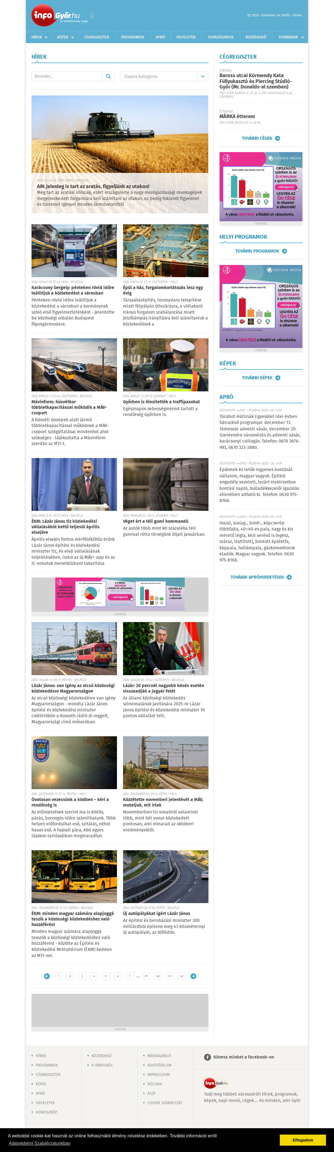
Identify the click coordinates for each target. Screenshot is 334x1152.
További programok (257, 251)
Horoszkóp (46, 1112)
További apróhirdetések (257, 577)
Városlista (92, 15)
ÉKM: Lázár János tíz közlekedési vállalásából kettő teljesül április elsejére (66, 527)
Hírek (37, 37)
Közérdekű (256, 37)
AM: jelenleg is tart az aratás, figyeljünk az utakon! (93, 187)
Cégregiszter (96, 37)
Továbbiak (288, 37)
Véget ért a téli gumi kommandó (155, 521)
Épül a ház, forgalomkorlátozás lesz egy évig (163, 290)
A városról (102, 1065)
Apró (160, 37)
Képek (62, 37)
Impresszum (158, 1075)
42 (181, 976)
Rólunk (154, 1084)
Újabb (46, 976)
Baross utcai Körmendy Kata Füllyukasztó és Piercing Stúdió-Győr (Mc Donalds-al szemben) (256, 81)
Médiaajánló (159, 1056)
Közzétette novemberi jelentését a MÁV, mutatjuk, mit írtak (163, 802)
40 (158, 976)
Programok (132, 37)
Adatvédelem (159, 1065)
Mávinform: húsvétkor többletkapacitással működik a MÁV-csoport (69, 408)
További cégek (257, 138)
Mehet (108, 76)
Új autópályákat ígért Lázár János (156, 913)
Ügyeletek (186, 37)
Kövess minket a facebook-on (243, 1057)
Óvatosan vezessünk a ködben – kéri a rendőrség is (70, 802)
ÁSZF (151, 1094)
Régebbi (193, 976)
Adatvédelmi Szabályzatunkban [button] (40, 1143)
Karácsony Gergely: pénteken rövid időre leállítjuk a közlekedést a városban (73, 290)
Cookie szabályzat (164, 1103)
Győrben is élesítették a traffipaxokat (161, 402)
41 (169, 976)
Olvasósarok (221, 37)
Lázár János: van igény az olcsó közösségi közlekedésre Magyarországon (73, 688)
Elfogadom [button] (303, 1140)
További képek (257, 377)
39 (146, 976)
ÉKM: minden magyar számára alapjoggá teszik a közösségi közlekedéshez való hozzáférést (73, 919)
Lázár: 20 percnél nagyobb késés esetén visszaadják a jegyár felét (163, 688)
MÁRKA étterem (237, 117)
